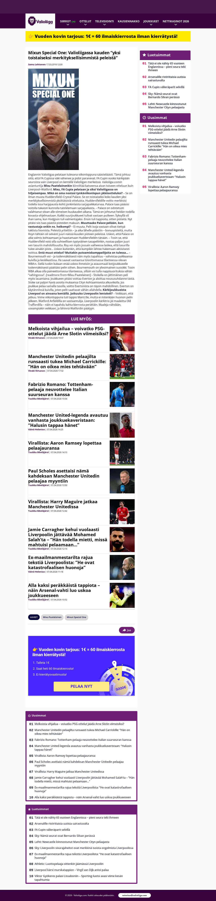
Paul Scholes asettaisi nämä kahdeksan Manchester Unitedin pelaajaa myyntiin (63, 476)
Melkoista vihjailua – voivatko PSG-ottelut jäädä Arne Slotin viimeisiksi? (68, 331)
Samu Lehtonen (37, 64)
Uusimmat (39, 715)
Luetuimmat (40, 809)
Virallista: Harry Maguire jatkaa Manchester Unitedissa (63, 504)
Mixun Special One (76, 617)
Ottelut (85, 21)
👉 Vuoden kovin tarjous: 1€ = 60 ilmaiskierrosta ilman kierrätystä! (103, 36)
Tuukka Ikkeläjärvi (38, 398)
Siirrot (68, 21)
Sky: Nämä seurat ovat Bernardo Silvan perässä (65, 836)
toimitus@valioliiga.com (134, 895)
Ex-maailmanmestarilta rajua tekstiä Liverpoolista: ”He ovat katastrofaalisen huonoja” (61, 562)
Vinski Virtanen (36, 337)
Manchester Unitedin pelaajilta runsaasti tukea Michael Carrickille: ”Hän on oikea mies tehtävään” (67, 361)
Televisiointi (104, 21)
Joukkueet (151, 21)
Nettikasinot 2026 (176, 21)
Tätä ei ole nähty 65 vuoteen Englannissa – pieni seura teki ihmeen (77, 817)
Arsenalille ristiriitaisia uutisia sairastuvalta (62, 823)
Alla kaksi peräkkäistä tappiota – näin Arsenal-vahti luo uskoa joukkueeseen (64, 590)
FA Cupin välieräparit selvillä (52, 830)
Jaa (127, 630)
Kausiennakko (129, 21)
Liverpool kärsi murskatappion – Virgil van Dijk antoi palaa (72, 870)
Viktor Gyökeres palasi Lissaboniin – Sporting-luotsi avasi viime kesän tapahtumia (79, 878)
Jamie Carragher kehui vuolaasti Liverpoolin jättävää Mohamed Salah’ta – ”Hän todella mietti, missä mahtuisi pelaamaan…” (67, 537)
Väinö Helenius (36, 429)
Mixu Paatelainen (52, 617)
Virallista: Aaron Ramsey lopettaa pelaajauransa (65, 445)
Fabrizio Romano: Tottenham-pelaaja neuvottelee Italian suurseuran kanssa (60, 389)
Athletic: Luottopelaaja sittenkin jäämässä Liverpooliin (69, 864)
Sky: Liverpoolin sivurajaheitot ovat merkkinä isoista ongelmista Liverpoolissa (84, 848)
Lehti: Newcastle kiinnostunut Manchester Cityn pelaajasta (72, 842)
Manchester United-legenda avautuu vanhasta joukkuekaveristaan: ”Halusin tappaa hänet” (68, 420)
